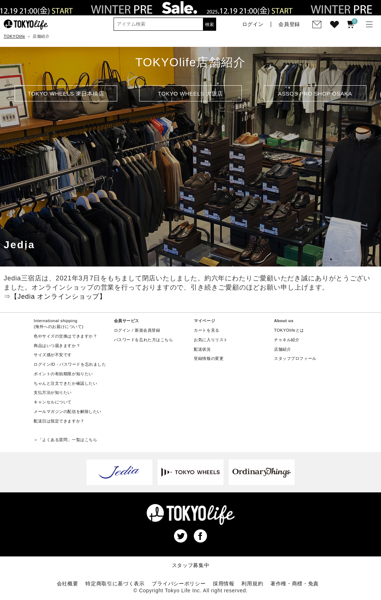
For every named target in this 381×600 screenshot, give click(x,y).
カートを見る (206, 330)
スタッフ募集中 (191, 565)
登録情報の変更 (208, 358)
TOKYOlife (14, 36)
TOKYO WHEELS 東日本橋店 (65, 93)
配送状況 (202, 349)
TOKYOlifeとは (289, 330)
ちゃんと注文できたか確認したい (65, 383)
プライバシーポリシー (179, 583)
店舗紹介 (282, 349)
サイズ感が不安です (53, 355)
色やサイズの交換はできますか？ (65, 336)
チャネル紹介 (286, 340)
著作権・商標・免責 (294, 583)
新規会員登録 (147, 330)
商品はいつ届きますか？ (57, 345)
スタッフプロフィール (295, 358)
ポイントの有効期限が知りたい (63, 374)
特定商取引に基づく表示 (115, 583)
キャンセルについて (53, 402)
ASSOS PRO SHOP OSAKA (315, 93)
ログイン (122, 330)
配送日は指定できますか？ (59, 421)
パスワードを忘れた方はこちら (143, 340)
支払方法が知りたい (53, 392)
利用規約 (252, 583)
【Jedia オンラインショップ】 (58, 296)
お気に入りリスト (211, 340)
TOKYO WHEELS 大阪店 (190, 93)
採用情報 (223, 583)
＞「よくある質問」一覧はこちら (65, 439)
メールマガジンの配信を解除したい (67, 411)
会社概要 (67, 583)
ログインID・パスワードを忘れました (70, 364)
